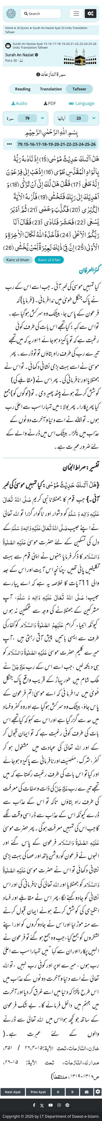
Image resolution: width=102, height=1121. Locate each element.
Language (81, 103)
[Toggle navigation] (76, 13)
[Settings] (90, 13)
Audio (19, 103)
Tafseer (79, 89)
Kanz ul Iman (17, 259)
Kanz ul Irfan (49, 259)
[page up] (58, 1092)
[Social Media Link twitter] (42, 1105)
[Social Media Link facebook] (34, 1105)
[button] (9, 144)
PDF (50, 103)
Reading (22, 89)
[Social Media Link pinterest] (67, 1105)
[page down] (72, 1092)
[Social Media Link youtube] (51, 1105)
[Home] (11, 13)
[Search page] (41, 13)
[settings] (98, 1092)
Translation (51, 89)
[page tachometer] (87, 1092)
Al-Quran (23, 28)
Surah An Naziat (21, 54)
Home (9, 28)
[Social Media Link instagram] (59, 1105)
